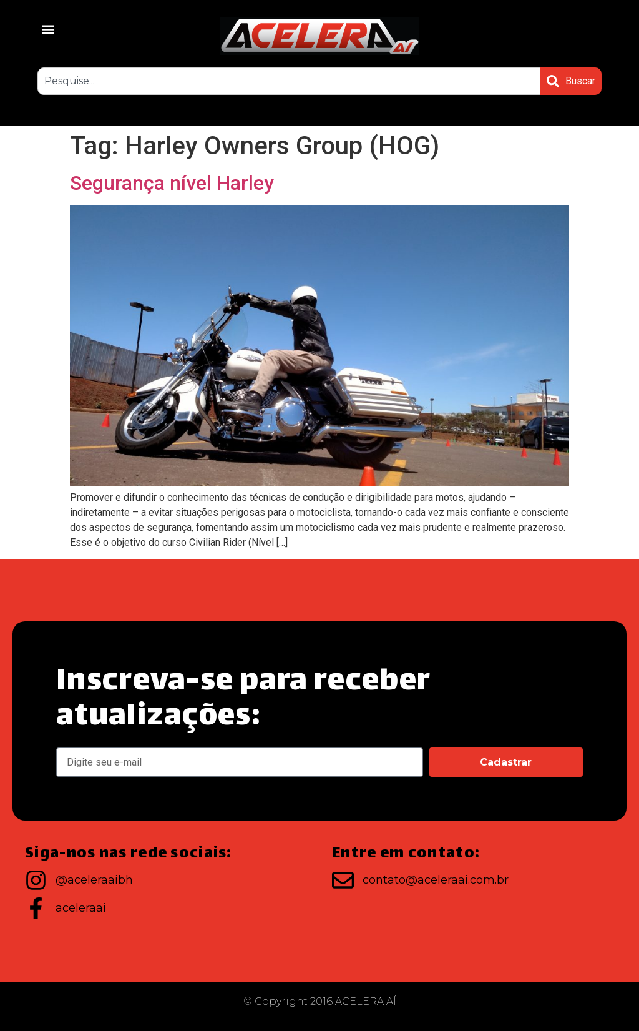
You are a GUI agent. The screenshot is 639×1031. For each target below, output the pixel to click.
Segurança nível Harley (172, 183)
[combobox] (288, 81)
